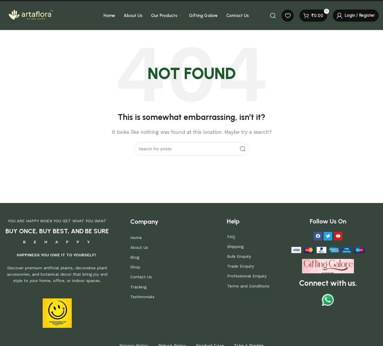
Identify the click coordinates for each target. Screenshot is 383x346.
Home (136, 237)
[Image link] (328, 265)
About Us (139, 247)
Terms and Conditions (248, 286)
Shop (135, 267)
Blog (134, 257)
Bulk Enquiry (239, 256)
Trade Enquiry (240, 266)
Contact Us (141, 276)
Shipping (235, 246)
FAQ (231, 236)
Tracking (138, 287)
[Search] (273, 15)
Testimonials (142, 296)
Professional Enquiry (247, 276)
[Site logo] (30, 15)
